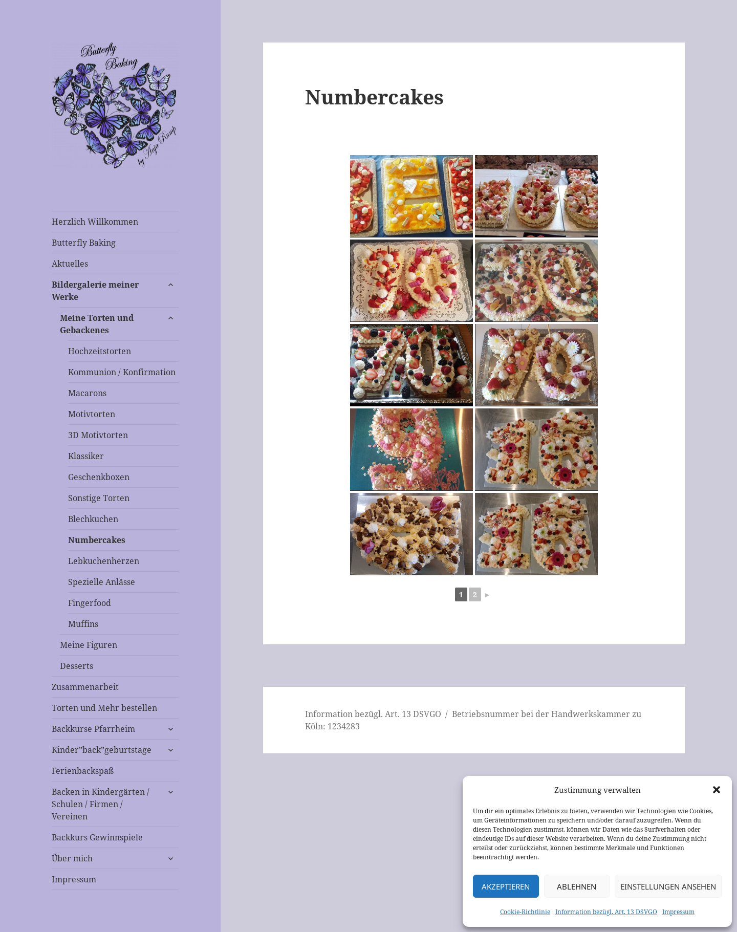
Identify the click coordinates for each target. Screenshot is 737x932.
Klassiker (86, 456)
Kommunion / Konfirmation (122, 372)
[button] (716, 790)
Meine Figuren (88, 645)
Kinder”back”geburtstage (101, 749)
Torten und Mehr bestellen (104, 707)
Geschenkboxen (98, 477)
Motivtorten (91, 414)
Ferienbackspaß (83, 770)
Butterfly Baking (84, 242)
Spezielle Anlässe (101, 582)
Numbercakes (96, 540)
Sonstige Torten (98, 498)
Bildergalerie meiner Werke (95, 290)
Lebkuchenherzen (103, 561)
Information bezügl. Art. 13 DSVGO (606, 911)
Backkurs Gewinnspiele (97, 837)
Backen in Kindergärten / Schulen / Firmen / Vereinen (100, 804)
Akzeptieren (506, 886)
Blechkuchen (93, 519)
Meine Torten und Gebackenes (97, 324)
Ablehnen (576, 886)
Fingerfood (89, 603)
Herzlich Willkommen (95, 221)
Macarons (87, 393)
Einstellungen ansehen (668, 886)
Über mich (72, 858)
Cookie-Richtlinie (525, 911)
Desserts (76, 665)
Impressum (678, 911)
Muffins (83, 624)
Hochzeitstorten (99, 351)
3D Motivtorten (98, 435)
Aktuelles (70, 263)
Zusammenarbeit (85, 686)
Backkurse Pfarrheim (93, 728)
